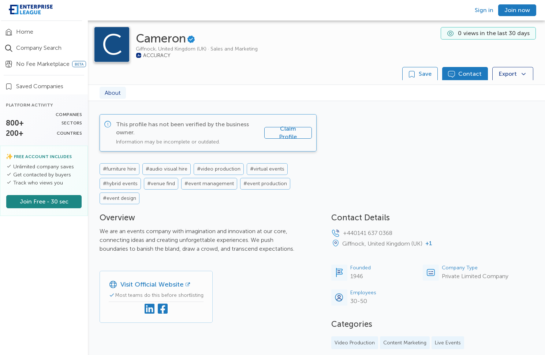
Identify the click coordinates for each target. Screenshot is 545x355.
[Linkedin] (149, 309)
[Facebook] (162, 309)
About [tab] (113, 92)
